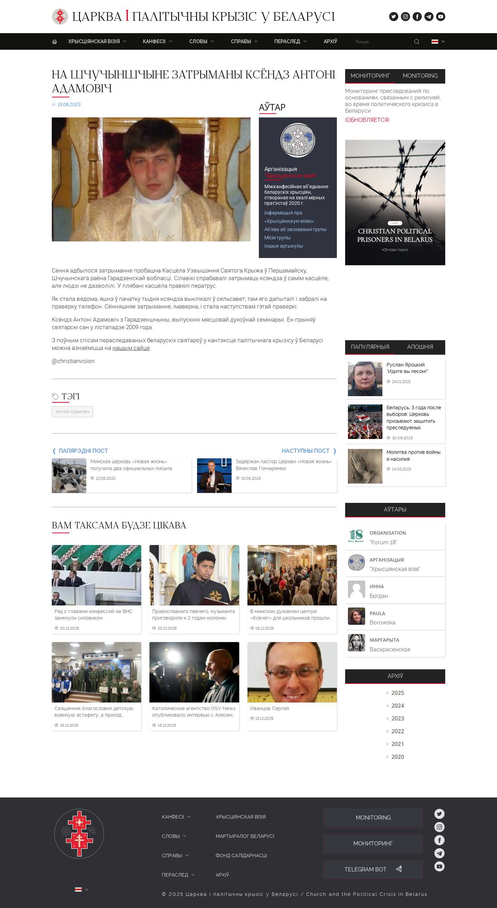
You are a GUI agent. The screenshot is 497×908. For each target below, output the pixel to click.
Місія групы (277, 237)
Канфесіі (154, 41)
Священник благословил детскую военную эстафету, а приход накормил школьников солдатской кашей (95, 712)
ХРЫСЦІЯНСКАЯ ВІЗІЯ (94, 41)
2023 (397, 718)
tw (392, 15)
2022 (397, 731)
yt (438, 15)
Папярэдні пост (83, 451)
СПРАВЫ (172, 855)
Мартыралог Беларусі (245, 836)
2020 (397, 757)
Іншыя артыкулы (283, 246)
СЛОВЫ (171, 836)
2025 (397, 693)
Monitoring (420, 76)
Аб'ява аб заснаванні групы (295, 229)
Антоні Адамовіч (72, 411)
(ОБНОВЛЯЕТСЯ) (367, 120)
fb (415, 15)
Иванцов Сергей (269, 708)
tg (426, 15)
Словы (198, 41)
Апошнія (420, 347)
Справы (241, 41)
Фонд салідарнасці (241, 855)
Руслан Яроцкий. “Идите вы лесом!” (407, 368)
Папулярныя (370, 347)
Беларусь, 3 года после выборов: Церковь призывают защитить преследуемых (414, 418)
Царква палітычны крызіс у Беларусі (203, 18)
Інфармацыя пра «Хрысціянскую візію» (289, 217)
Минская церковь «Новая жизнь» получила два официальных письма (131, 465)
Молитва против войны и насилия (413, 455)
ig (403, 15)
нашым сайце (131, 348)
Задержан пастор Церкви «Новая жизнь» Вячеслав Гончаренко (284, 465)
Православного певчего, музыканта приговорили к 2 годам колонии (193, 615)
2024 (397, 705)
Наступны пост (306, 451)
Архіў (331, 41)
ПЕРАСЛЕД (287, 41)
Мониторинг (370, 76)
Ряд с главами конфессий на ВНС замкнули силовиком (94, 615)
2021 (397, 744)
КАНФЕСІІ (173, 817)
